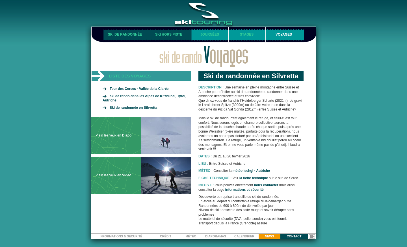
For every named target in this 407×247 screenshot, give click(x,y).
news (269, 236)
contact (294, 236)
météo (190, 236)
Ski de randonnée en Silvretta (133, 108)
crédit (165, 236)
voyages (284, 34)
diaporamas (215, 236)
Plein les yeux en (143, 135)
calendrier (244, 236)
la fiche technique (253, 178)
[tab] (141, 76)
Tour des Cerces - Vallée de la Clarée (139, 89)
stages (247, 34)
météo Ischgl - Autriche (251, 171)
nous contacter (266, 185)
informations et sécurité (244, 190)
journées (209, 34)
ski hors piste (168, 34)
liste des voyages (130, 76)
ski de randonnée (125, 34)
